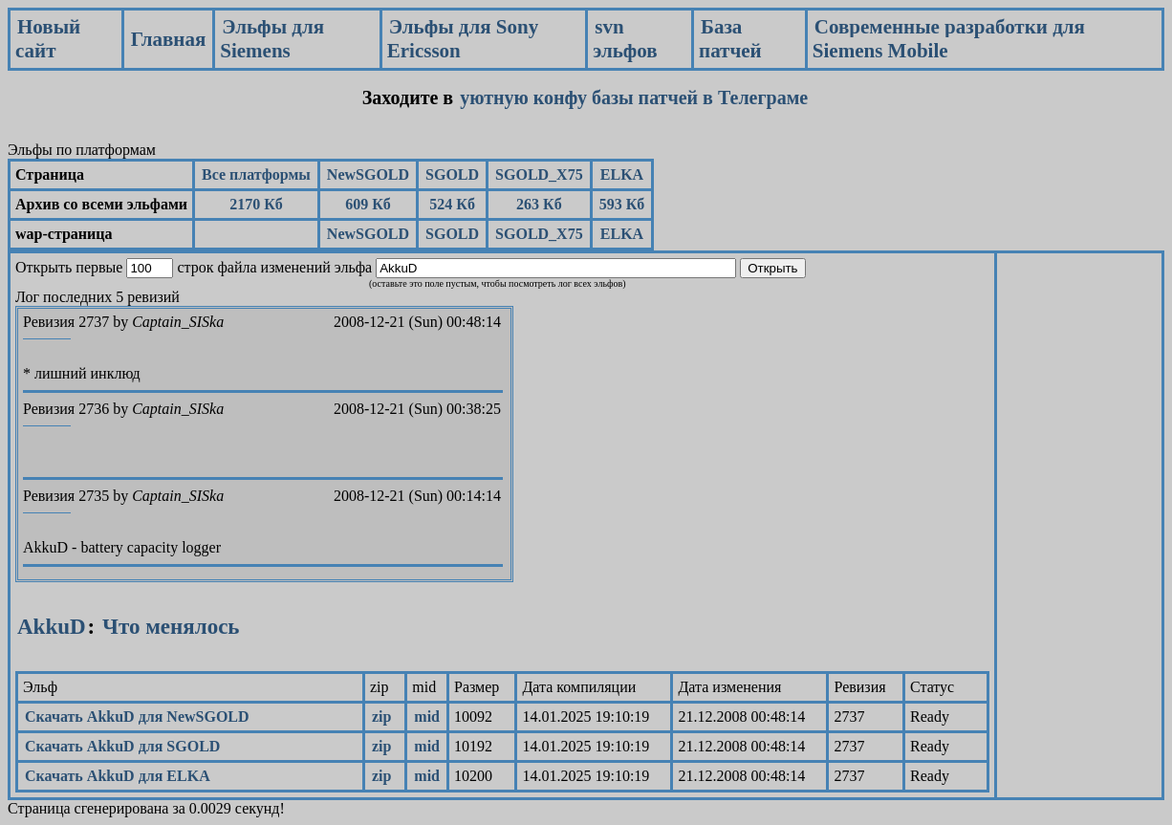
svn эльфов (625, 38)
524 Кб (452, 204)
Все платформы (256, 174)
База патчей (730, 38)
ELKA (621, 174)
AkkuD (51, 627)
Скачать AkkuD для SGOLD (122, 746)
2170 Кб (256, 204)
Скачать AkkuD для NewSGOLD (137, 716)
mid (427, 716)
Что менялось (170, 627)
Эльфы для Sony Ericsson (462, 38)
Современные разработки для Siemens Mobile (949, 38)
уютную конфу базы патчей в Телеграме (634, 97)
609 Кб (368, 204)
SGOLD (452, 174)
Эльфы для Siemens (272, 38)
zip (381, 716)
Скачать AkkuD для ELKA (117, 776)
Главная (168, 39)
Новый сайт (47, 38)
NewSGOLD (368, 174)
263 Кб (539, 204)
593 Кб (622, 204)
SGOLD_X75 (539, 174)
